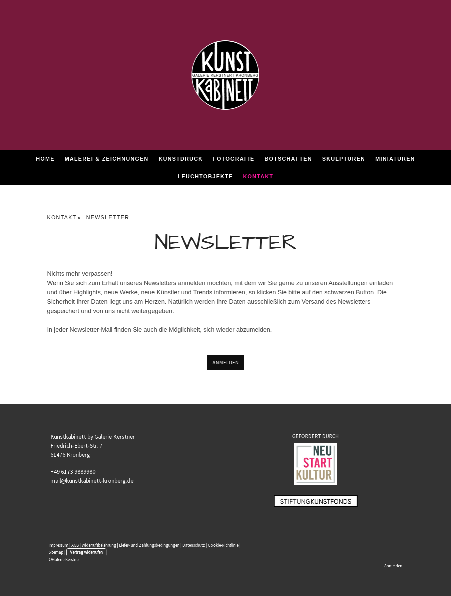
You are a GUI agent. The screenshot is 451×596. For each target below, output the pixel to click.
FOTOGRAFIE (234, 159)
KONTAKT (258, 176)
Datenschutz (193, 545)
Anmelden (393, 565)
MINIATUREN (395, 159)
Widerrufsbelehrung (99, 545)
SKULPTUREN (343, 159)
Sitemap (56, 552)
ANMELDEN (225, 362)
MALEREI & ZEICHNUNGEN (107, 159)
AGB (75, 545)
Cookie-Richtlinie (223, 545)
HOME (45, 159)
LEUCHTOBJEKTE (205, 176)
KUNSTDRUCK (180, 159)
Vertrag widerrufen (86, 552)
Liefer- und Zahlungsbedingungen (149, 545)
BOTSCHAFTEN (288, 159)
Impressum (58, 545)
